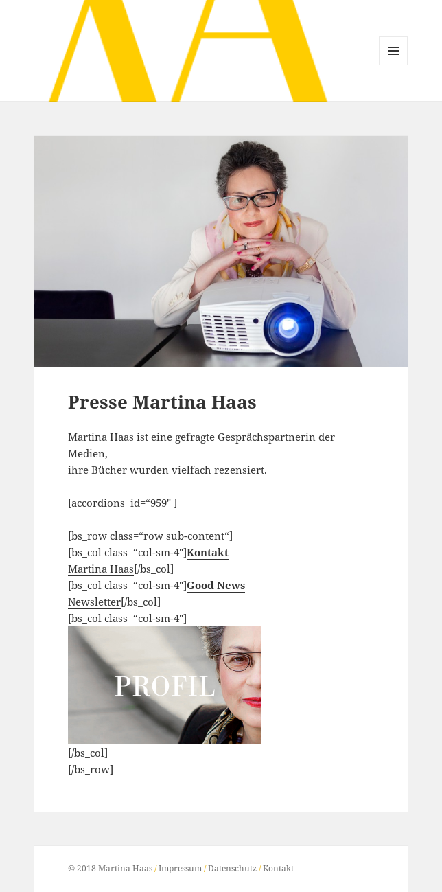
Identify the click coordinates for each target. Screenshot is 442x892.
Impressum (180, 868)
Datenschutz (232, 868)
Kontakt (278, 868)
